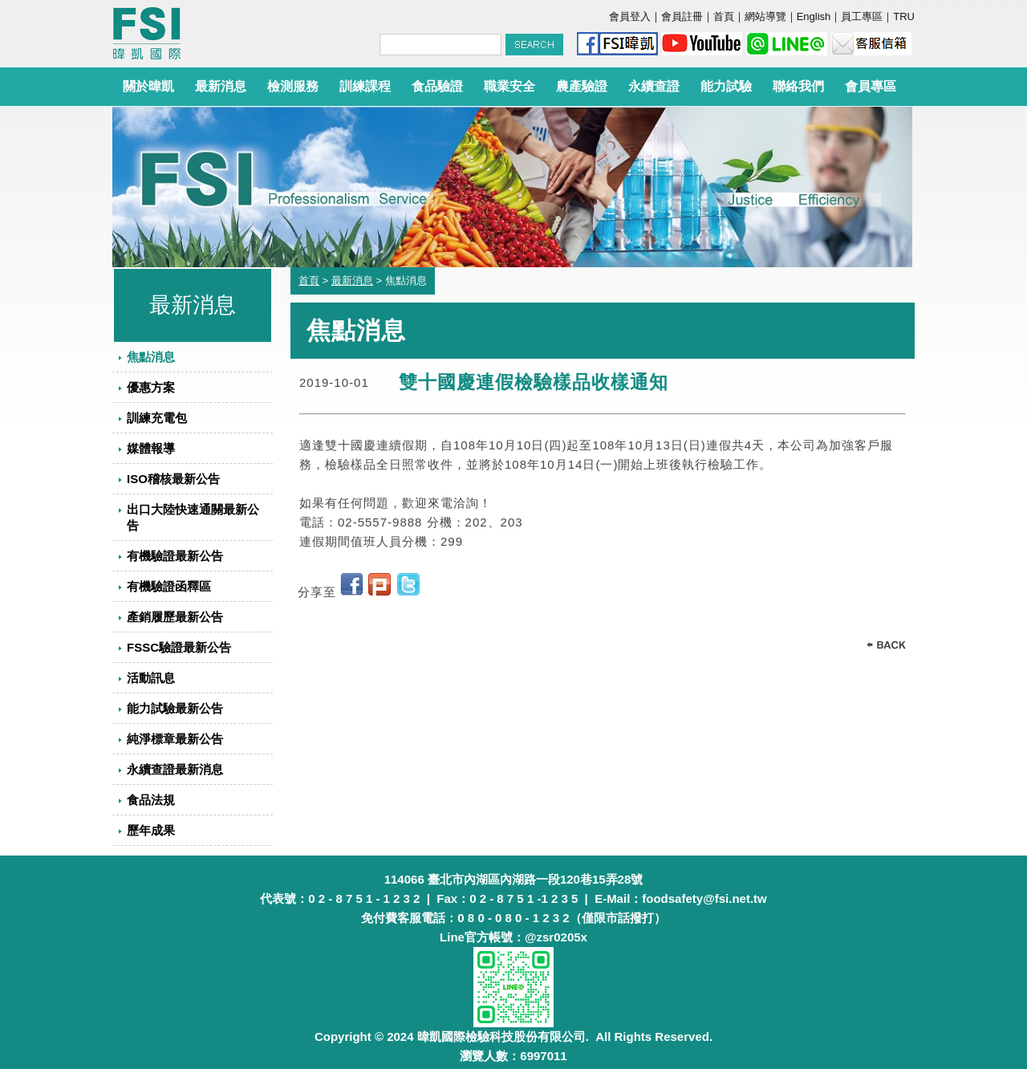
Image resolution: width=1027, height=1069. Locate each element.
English (814, 16)
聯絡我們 (798, 86)
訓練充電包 (157, 418)
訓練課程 (365, 86)
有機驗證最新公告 (175, 556)
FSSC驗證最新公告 (179, 647)
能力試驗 (726, 86)
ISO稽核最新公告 (173, 479)
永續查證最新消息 (175, 769)
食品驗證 (437, 86)
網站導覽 (765, 16)
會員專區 (870, 86)
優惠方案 (151, 387)
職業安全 (509, 86)
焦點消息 (151, 357)
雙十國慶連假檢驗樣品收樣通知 (533, 382)
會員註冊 (682, 16)
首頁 (723, 16)
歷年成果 (151, 830)
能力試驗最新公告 (175, 708)
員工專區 (862, 16)
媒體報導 (151, 448)
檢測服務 (293, 86)
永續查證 (654, 86)
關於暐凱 (148, 86)
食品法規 (151, 800)
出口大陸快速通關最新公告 (193, 517)
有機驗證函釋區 (169, 586)
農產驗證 (581, 86)
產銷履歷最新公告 (175, 617)
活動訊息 (151, 678)
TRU (904, 16)
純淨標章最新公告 (175, 739)
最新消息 (220, 86)
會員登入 (630, 16)
